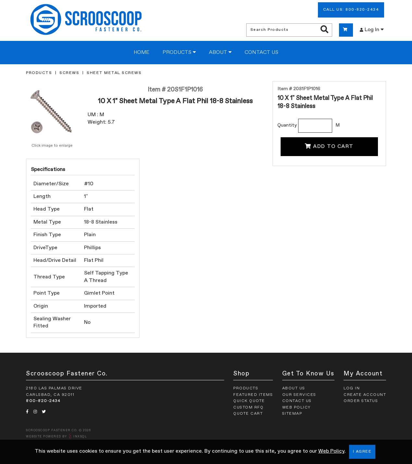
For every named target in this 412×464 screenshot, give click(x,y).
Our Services (299, 395)
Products (179, 52)
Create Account (365, 395)
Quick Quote (249, 401)
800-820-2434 (43, 401)
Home (142, 52)
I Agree (362, 452)
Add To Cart (329, 146)
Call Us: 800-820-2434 (351, 10)
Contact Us (261, 52)
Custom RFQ (248, 407)
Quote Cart (248, 414)
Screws (69, 73)
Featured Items (253, 395)
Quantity (287, 125)
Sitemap (292, 414)
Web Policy (331, 451)
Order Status (361, 401)
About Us (293, 388)
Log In (372, 29)
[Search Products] (324, 30)
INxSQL (80, 436)
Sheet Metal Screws (114, 73)
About (220, 52)
